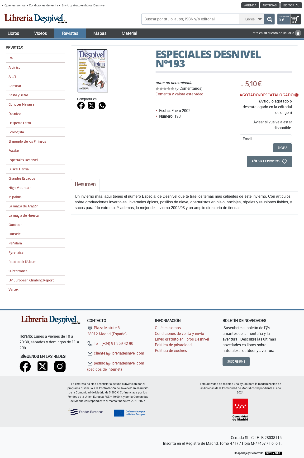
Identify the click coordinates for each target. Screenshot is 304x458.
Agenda (250, 5)
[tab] (85, 185)
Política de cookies (171, 350)
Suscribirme (236, 362)
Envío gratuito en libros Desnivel (83, 5)
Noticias (270, 5)
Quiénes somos (15, 5)
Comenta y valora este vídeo (179, 94)
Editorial (291, 5)
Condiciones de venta (43, 5)
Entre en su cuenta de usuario (276, 33)
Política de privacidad (173, 344)
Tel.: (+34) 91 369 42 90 (110, 343)
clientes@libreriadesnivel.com (115, 353)
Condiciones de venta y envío (179, 333)
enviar (282, 148)
